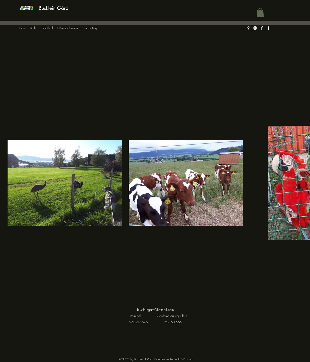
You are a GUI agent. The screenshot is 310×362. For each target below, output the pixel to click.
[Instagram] (255, 28)
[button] (260, 12)
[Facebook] (262, 28)
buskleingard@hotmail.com (155, 310)
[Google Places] (248, 28)
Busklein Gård (53, 8)
